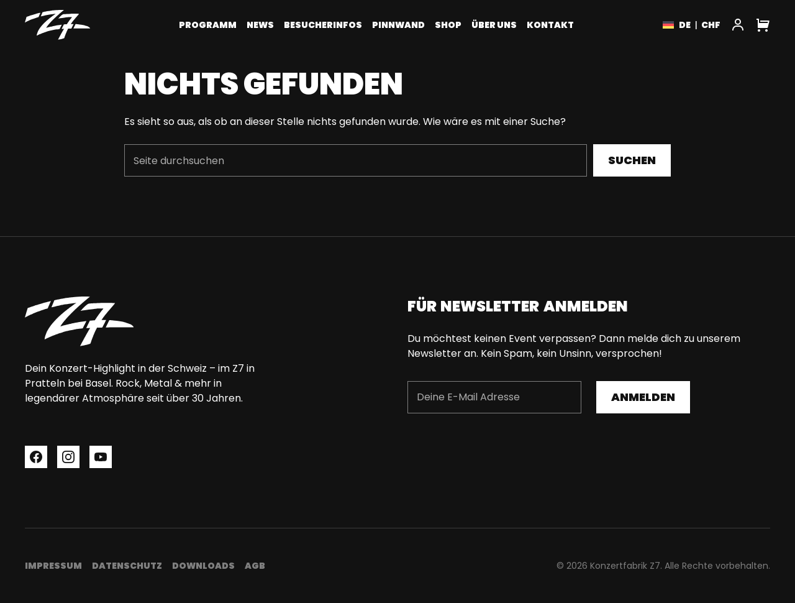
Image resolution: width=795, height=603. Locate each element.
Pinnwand (398, 25)
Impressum (53, 565)
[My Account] (737, 24)
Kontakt (550, 25)
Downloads (203, 565)
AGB (255, 565)
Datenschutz (127, 565)
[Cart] (762, 24)
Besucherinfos (323, 25)
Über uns (494, 25)
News (260, 25)
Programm (208, 25)
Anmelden (643, 397)
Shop (448, 25)
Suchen (632, 160)
